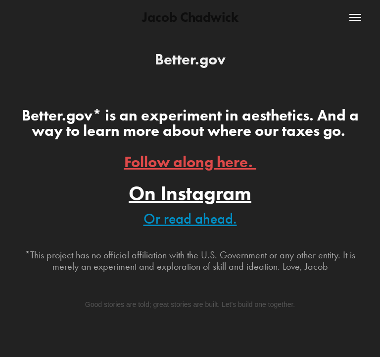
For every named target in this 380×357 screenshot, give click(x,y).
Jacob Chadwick (190, 17)
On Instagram (190, 193)
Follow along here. (190, 161)
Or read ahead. (190, 219)
